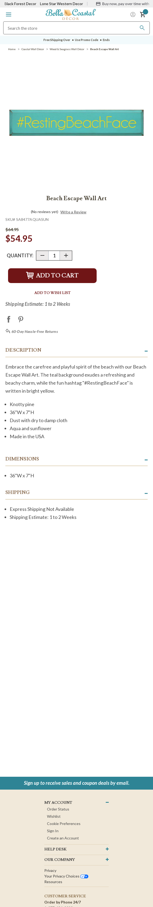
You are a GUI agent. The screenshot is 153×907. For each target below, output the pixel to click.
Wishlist (54, 816)
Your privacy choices (66, 876)
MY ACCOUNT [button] (58, 802)
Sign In (53, 830)
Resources (53, 881)
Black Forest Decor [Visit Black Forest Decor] (20, 3)
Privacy (50, 870)
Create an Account (63, 838)
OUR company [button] (59, 859)
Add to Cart (52, 276)
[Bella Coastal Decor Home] (70, 14)
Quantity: (20, 255)
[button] (8, 14)
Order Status (58, 809)
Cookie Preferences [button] (64, 823)
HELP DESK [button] (55, 849)
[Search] (142, 28)
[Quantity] (54, 255)
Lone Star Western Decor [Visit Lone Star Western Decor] (61, 3)
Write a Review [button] (73, 212)
